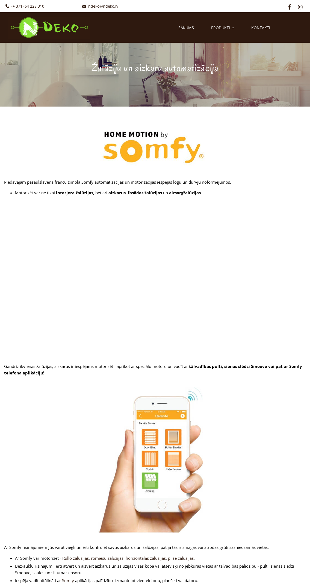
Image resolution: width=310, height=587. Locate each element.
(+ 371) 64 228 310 (24, 6)
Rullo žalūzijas (75, 558)
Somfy (68, 580)
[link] (214, 27)
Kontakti (261, 27)
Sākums (186, 27)
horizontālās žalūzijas (146, 558)
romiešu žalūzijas (107, 558)
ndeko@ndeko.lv (100, 6)
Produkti (220, 27)
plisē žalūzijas (181, 558)
